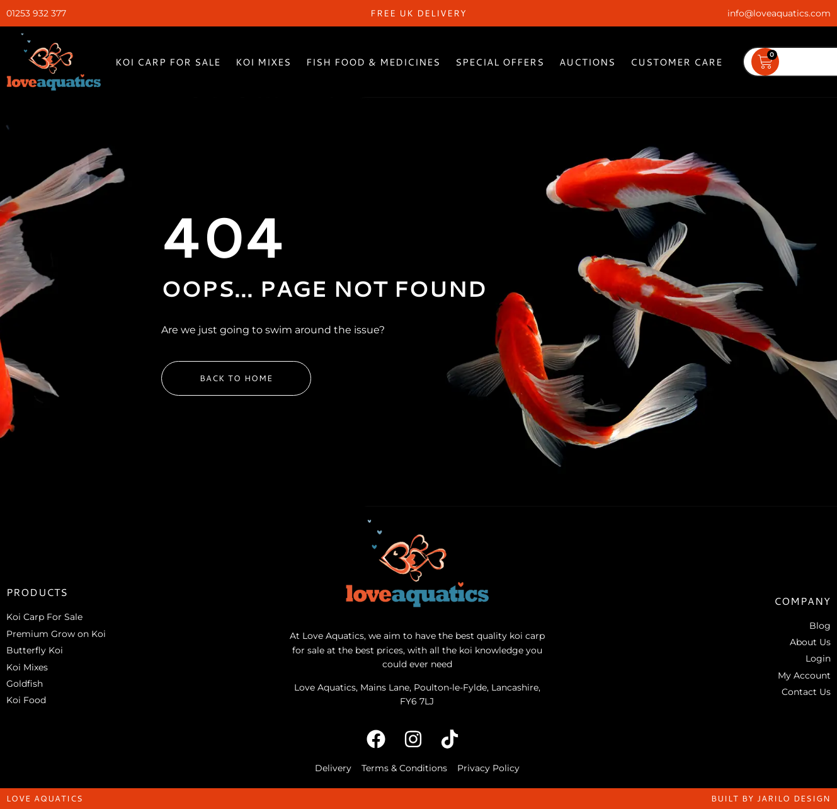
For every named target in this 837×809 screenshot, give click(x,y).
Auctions (587, 62)
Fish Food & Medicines (373, 62)
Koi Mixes (263, 62)
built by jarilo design (771, 798)
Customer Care (676, 62)
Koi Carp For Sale (167, 62)
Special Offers (499, 62)
